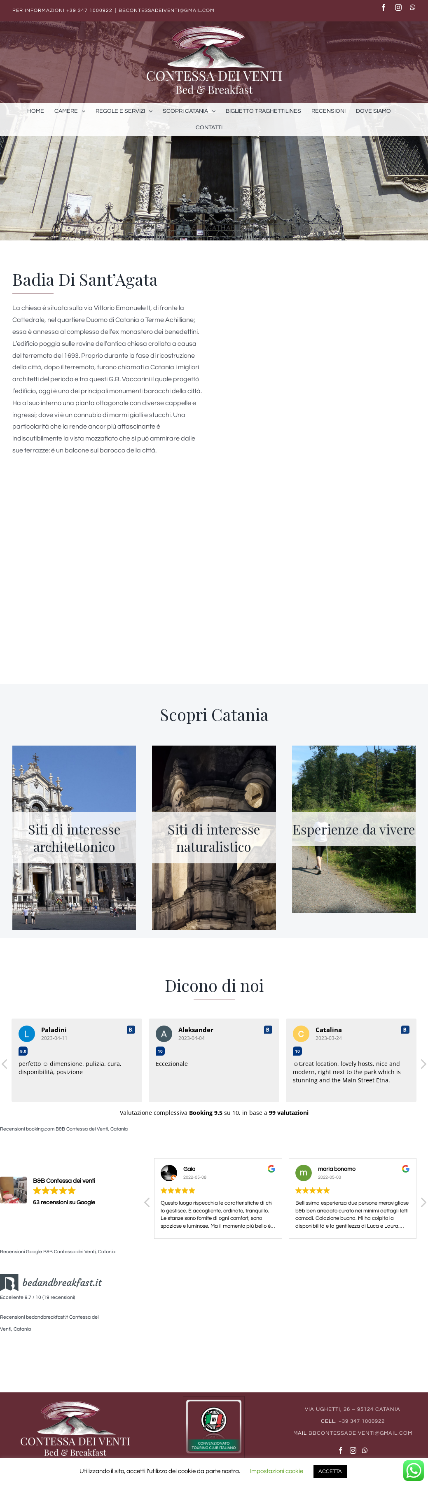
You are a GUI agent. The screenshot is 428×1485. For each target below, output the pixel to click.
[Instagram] (353, 1450)
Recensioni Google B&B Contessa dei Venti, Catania (57, 1251)
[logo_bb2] (51, 1279)
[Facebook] (340, 1450)
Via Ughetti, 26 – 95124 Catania (352, 1409)
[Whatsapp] (365, 1450)
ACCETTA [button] (330, 1471)
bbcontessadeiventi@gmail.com (167, 10)
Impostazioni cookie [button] (276, 1471)
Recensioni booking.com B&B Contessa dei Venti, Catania (64, 1129)
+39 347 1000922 (89, 10)
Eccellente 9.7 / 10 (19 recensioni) (37, 1297)
